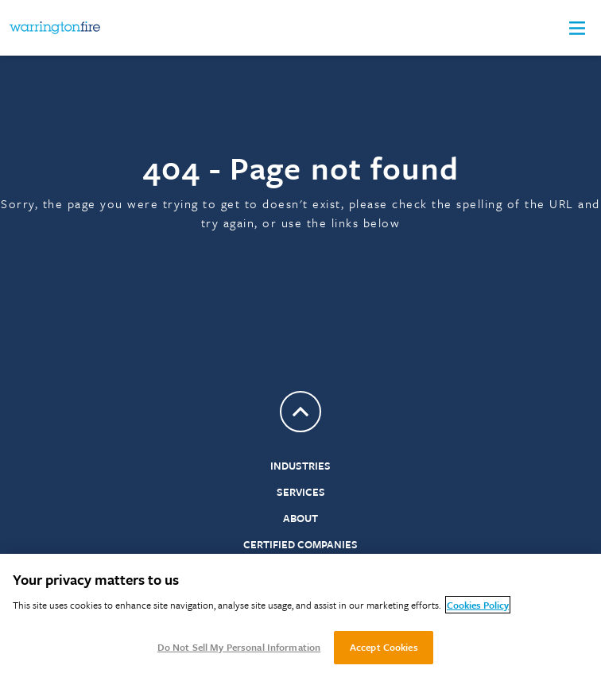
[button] (577, 28)
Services (301, 492)
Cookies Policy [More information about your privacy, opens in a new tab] (478, 605)
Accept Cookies (384, 647)
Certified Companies (300, 544)
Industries (300, 466)
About (300, 518)
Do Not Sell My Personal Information (239, 647)
